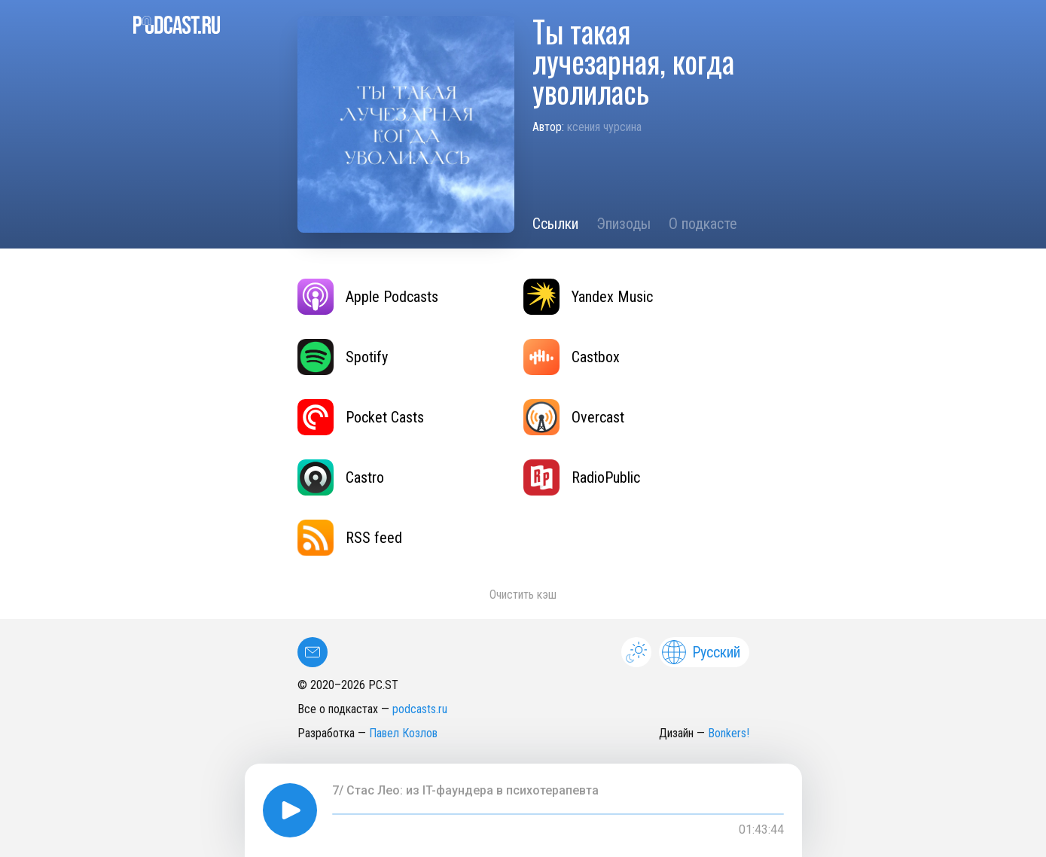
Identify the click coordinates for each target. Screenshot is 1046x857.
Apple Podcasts (367, 297)
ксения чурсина (604, 127)
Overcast (573, 417)
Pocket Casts (360, 417)
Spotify (342, 357)
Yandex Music (588, 297)
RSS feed (349, 538)
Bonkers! (728, 733)
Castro (340, 477)
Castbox (571, 357)
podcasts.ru (419, 709)
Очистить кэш (523, 594)
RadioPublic (581, 477)
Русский (701, 652)
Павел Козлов (403, 733)
